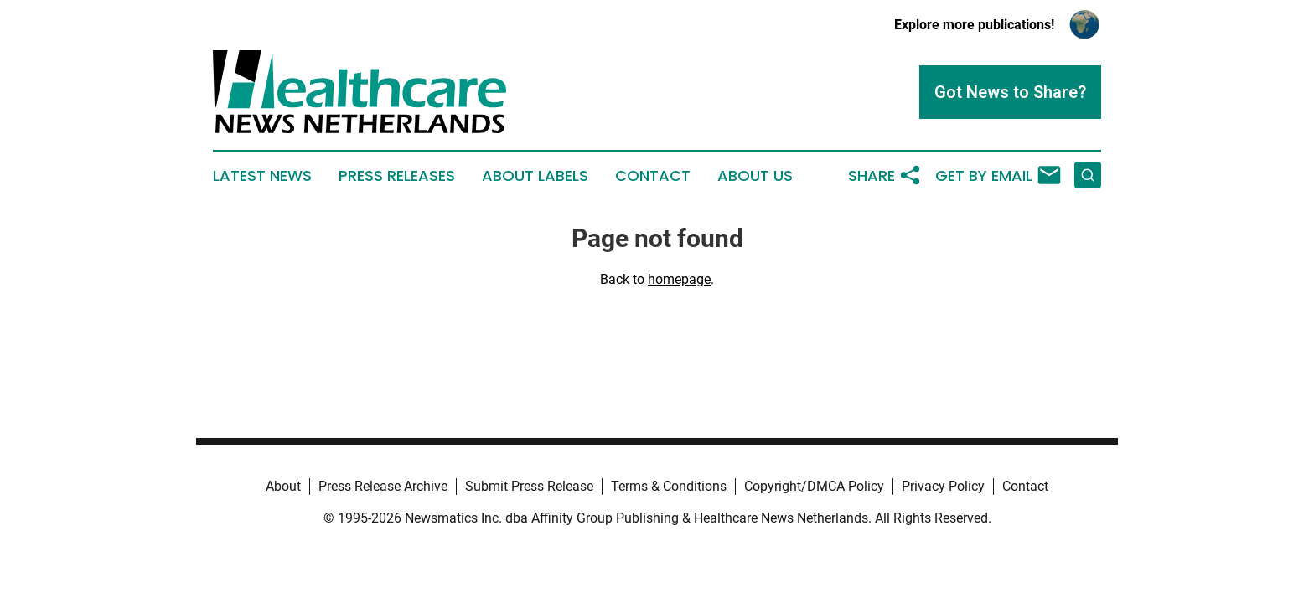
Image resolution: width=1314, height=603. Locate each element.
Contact (653, 176)
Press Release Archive (382, 486)
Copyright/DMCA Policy (814, 486)
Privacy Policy (943, 486)
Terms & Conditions (669, 486)
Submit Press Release (529, 486)
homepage (679, 279)
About (283, 486)
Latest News (262, 176)
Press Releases (397, 176)
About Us (755, 176)
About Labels (535, 176)
